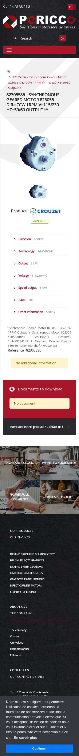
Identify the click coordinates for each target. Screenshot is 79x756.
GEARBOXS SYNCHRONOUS (26, 573)
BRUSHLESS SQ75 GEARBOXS (27, 560)
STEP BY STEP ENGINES (23, 592)
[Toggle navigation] (9, 50)
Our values (16, 642)
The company (18, 630)
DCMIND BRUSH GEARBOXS (26, 567)
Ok (62, 38)
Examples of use (19, 649)
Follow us (15, 655)
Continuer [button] (39, 748)
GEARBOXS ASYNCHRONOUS (27, 579)
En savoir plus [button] (25, 737)
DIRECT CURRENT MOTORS (26, 585)
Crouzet (15, 636)
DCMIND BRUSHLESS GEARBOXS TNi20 (32, 554)
